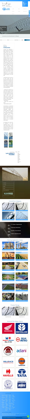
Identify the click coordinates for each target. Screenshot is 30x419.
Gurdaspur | (15, 413)
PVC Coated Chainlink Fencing (7, 404)
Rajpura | (13, 414)
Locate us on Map (4, 0)
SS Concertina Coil (3, 400)
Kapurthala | (3, 414)
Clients (19, 11)
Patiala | (10, 414)
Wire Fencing (13, 398)
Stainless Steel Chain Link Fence (10, 396)
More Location (17, 414)
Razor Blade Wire (7, 407)
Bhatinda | (7, 413)
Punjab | (3, 413)
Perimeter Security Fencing (10, 406)
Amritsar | (5, 413)
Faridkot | (13, 413)
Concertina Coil (3, 397)
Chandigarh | (10, 413)
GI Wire (6, 410)
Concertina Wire (3, 395)
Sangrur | (15, 414)
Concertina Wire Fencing (10, 409)
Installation (25, 11)
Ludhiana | (23, 413)
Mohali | (6, 414)
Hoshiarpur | (18, 413)
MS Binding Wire (13, 404)
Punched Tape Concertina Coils (7, 400)
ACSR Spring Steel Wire (14, 396)
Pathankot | (8, 414)
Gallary (13, 11)
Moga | (25, 413)
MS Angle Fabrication (10, 403)
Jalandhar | (21, 413)
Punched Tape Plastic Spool (10, 400)
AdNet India (26, 417)
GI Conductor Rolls (14, 407)
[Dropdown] (17, 40)
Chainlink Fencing (3, 407)
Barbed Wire (3, 403)
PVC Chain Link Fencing (14, 401)
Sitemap (23, 417)
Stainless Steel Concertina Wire (7, 396)
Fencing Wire (3, 405)
